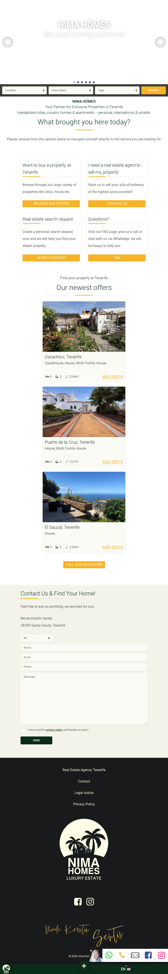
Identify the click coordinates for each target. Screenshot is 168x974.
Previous (7, 42)
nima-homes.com (89, 956)
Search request (51, 258)
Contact (84, 781)
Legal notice (84, 793)
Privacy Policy (84, 804)
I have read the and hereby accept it (57, 729)
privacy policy (54, 729)
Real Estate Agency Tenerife (84, 770)
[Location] (24, 90)
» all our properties (84, 565)
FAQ (117, 258)
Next (160, 42)
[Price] (71, 90)
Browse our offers (51, 204)
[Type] (117, 90)
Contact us (117, 204)
